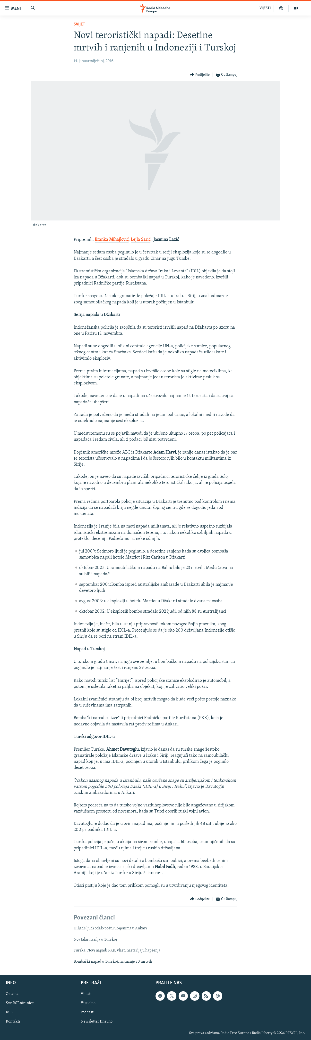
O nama (12, 994)
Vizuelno (88, 1003)
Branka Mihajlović (112, 239)
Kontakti (13, 1022)
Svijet (79, 24)
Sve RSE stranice (20, 1003)
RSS (9, 1012)
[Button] (200, 75)
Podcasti (88, 1012)
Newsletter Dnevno (96, 1022)
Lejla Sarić (140, 239)
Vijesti (86, 994)
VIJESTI (265, 8)
